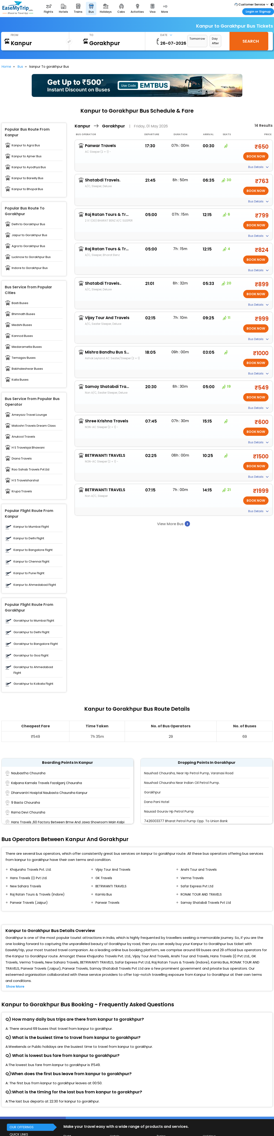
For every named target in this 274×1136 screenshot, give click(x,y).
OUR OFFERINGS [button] (22, 1127)
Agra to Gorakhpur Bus (28, 246)
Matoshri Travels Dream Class (34, 425)
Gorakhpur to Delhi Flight (31, 632)
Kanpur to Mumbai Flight (31, 526)
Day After (215, 40)
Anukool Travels (23, 436)
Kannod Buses (22, 336)
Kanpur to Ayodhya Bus (29, 167)
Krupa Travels (22, 491)
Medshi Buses (22, 325)
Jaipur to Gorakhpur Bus (29, 235)
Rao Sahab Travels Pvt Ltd (30, 469)
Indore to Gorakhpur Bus (30, 268)
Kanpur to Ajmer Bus (27, 156)
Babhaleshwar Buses (27, 369)
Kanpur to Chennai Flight (31, 561)
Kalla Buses (20, 379)
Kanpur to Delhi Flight (28, 538)
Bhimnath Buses (23, 314)
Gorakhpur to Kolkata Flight (33, 684)
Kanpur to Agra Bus (26, 145)
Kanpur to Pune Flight (28, 573)
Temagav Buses (24, 358)
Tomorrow (197, 38)
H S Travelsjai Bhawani (28, 447)
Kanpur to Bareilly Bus (27, 178)
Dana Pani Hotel (156, 802)
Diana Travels (22, 458)
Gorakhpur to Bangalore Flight (35, 644)
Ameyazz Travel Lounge (29, 415)
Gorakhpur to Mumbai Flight (33, 620)
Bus (20, 66)
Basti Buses (20, 303)
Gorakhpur (152, 792)
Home (6, 66)
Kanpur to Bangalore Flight (33, 550)
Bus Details (258, 167)
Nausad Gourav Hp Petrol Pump (169, 811)
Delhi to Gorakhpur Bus (28, 224)
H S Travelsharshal (25, 480)
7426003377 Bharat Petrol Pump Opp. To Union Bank (186, 821)
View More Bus (173, 524)
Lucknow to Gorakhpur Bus (31, 257)
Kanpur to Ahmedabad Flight (34, 585)
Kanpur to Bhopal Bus (27, 189)
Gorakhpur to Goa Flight (30, 655)
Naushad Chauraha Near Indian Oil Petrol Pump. (182, 782)
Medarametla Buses (27, 347)
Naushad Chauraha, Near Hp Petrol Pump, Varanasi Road (188, 773)
